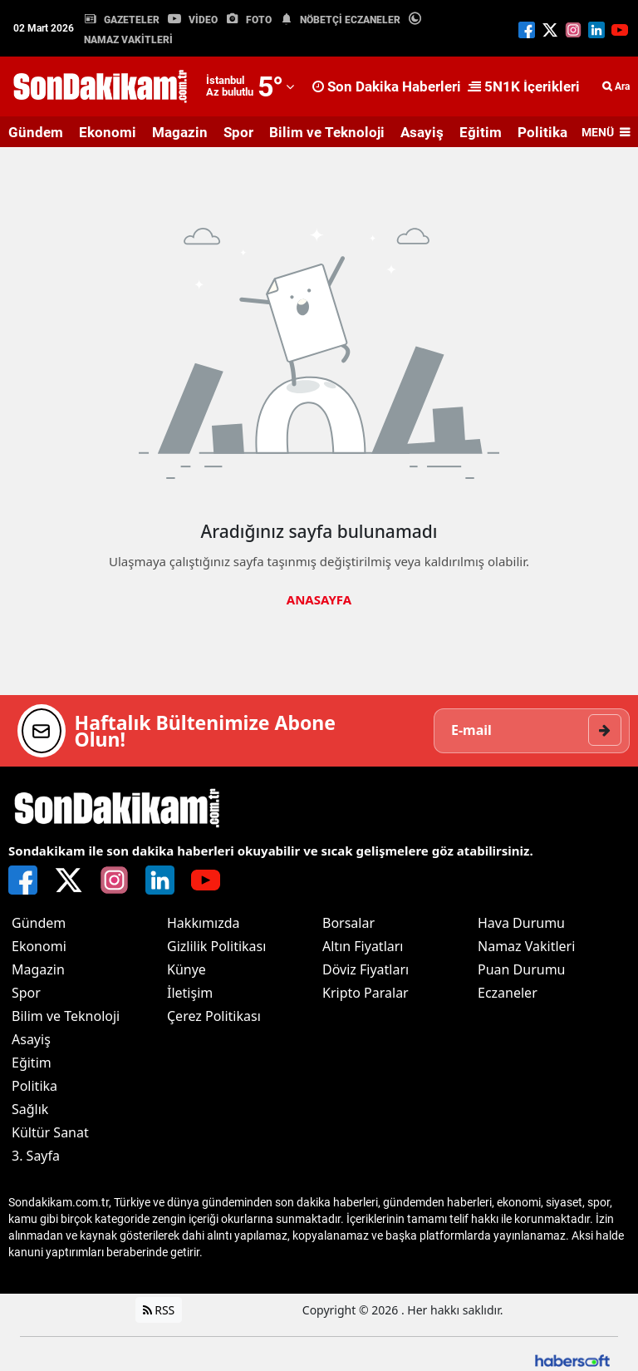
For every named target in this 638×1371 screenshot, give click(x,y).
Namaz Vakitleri (526, 946)
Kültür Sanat (50, 1132)
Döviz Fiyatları (365, 969)
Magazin (180, 132)
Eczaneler (507, 993)
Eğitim (480, 132)
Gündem (35, 132)
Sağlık (30, 1109)
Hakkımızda (203, 923)
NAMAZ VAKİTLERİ (128, 40)
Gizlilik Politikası (216, 946)
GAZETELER (132, 20)
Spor (238, 132)
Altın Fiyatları (363, 946)
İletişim (190, 993)
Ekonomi (107, 132)
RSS (159, 1310)
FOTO (259, 20)
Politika (542, 132)
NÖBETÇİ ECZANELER (350, 20)
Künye (186, 969)
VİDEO (203, 20)
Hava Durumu (521, 923)
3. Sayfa (36, 1156)
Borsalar (348, 923)
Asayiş (422, 132)
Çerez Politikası (214, 1016)
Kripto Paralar (365, 993)
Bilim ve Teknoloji (327, 132)
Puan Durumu (522, 969)
